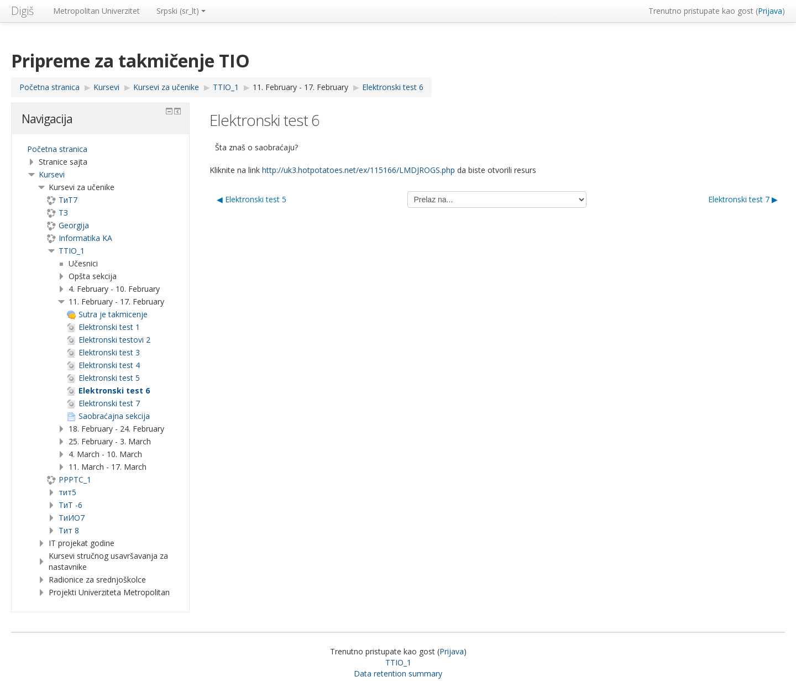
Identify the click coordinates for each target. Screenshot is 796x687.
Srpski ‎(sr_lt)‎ (181, 11)
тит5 (67, 492)
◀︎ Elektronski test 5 (251, 199)
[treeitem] (100, 149)
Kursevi (52, 174)
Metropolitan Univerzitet (96, 11)
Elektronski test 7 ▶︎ (743, 199)
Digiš (22, 10)
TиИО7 (72, 517)
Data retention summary (398, 673)
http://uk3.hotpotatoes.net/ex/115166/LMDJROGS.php (358, 170)
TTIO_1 (72, 250)
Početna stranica (57, 149)
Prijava (770, 11)
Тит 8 (69, 530)
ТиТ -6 (70, 505)
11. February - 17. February (300, 87)
